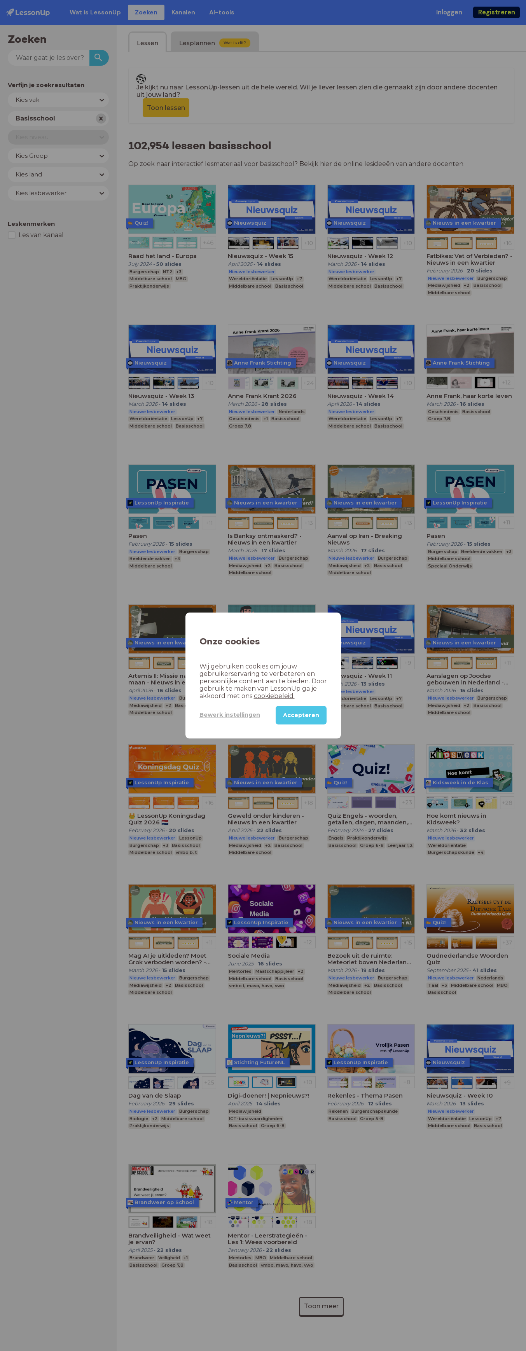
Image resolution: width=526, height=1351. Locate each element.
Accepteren (301, 715)
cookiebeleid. (274, 696)
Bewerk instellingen (229, 714)
